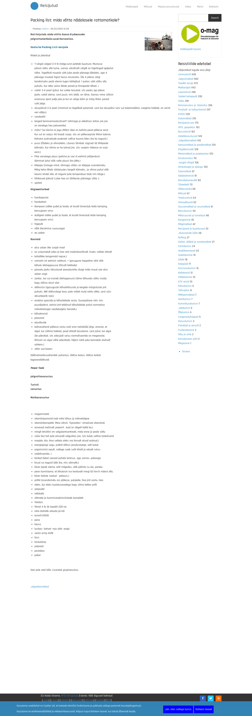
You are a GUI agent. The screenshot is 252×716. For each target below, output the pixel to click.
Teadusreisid (185, 198)
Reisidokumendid (187, 180)
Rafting (182, 237)
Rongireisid (184, 220)
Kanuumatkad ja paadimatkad (194, 145)
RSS (108, 700)
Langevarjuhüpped (188, 317)
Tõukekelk (183, 184)
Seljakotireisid (186, 176)
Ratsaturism (185, 286)
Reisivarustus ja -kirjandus (193, 105)
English (100, 700)
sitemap (89, 700)
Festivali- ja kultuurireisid (192, 109)
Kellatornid (184, 273)
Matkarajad (132, 6)
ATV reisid (183, 281)
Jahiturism (184, 308)
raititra (45, 28)
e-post (54, 700)
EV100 (181, 114)
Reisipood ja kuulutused (191, 228)
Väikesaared (185, 189)
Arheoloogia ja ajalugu (190, 167)
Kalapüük (183, 264)
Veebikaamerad (186, 251)
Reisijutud (49, 5)
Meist (200, 6)
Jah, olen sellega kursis (178, 709)
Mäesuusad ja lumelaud (191, 215)
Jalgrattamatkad (40, 586)
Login (46, 700)
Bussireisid (184, 131)
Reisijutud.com (186, 123)
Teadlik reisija (185, 83)
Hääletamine (185, 277)
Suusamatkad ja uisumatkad (194, 206)
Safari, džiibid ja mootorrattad (194, 242)
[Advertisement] (101, 643)
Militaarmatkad (186, 295)
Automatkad (185, 118)
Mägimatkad (185, 224)
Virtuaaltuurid (185, 202)
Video (188, 6)
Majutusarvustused (168, 6)
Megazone (184, 343)
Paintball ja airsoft (188, 325)
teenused (77, 700)
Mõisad (148, 6)
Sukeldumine (185, 255)
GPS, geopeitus (186, 127)
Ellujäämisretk (186, 149)
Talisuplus (183, 290)
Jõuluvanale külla (188, 233)
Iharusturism (185, 321)
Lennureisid (184, 74)
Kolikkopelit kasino (190, 49)
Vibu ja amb (184, 334)
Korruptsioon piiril (187, 339)
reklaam (64, 700)
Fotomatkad (184, 171)
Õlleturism (183, 312)
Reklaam (214, 6)
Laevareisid (184, 92)
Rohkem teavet (203, 709)
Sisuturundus (185, 158)
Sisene (186, 351)
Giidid (181, 259)
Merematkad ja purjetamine (193, 153)
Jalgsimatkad (185, 79)
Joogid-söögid (186, 162)
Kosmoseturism (187, 268)
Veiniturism (184, 299)
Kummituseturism (188, 303)
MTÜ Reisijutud (69, 695)
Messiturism (185, 211)
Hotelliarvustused (187, 136)
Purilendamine (186, 330)
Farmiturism (184, 246)
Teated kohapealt (187, 96)
